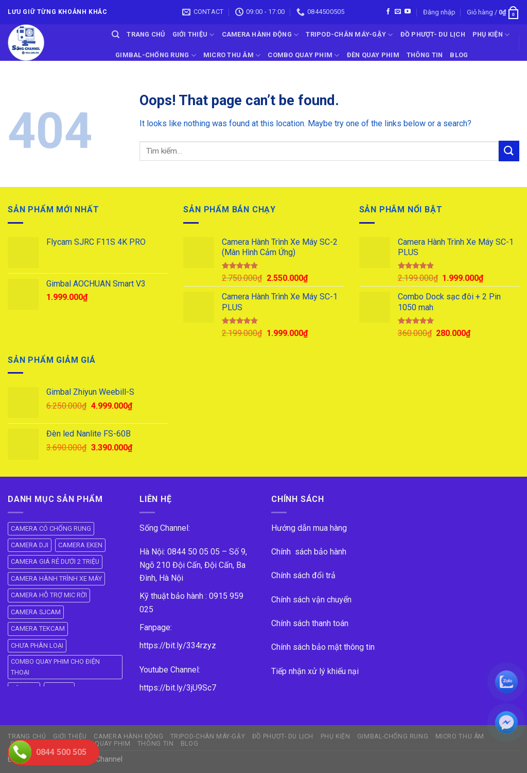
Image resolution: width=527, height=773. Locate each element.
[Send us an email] (398, 11)
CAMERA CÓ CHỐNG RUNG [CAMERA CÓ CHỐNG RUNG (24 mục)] (51, 528)
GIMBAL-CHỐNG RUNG (155, 55)
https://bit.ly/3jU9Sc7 (177, 688)
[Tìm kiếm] (115, 34)
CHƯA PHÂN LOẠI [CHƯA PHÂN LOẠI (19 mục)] (37, 645)
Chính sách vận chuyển (311, 599)
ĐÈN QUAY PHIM (373, 55)
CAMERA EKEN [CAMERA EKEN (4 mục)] (80, 545)
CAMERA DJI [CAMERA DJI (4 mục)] (29, 545)
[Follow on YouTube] (408, 11)
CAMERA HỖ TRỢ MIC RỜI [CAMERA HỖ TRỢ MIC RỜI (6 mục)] (49, 595)
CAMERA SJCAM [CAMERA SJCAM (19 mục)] (36, 612)
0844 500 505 (61, 752)
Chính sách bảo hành (308, 552)
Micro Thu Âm (232, 55)
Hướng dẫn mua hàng (309, 528)
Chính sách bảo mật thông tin (323, 647)
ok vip (134, 759)
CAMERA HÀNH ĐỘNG (260, 35)
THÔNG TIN (425, 55)
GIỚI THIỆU (193, 35)
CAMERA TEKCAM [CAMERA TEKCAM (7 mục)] (38, 628)
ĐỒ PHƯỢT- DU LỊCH (432, 34)
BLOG (459, 55)
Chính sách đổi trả (303, 575)
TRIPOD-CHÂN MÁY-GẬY (349, 35)
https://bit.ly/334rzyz (177, 645)
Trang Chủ (146, 34)
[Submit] (509, 151)
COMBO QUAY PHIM (303, 55)
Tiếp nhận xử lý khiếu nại (315, 671)
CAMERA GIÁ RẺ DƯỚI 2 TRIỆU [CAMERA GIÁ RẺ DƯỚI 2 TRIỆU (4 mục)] (55, 561)
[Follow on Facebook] (388, 11)
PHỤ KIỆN (491, 35)
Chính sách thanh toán (309, 623)
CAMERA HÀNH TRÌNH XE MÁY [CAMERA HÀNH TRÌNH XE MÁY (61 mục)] (56, 578)
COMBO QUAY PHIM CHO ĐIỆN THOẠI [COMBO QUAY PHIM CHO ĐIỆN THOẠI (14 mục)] (55, 667)
